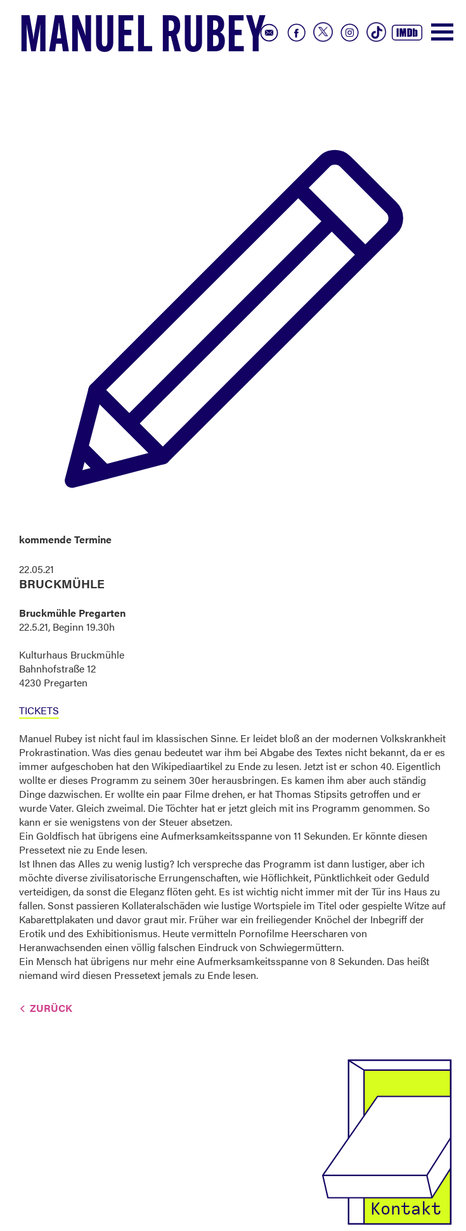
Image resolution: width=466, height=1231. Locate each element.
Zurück (51, 1008)
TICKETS (39, 710)
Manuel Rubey (142, 38)
